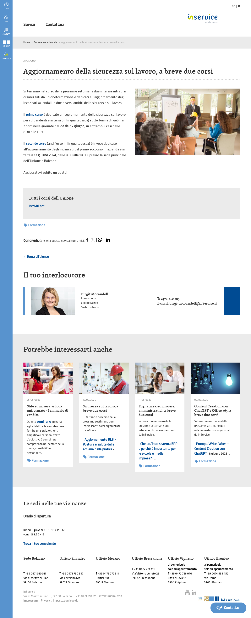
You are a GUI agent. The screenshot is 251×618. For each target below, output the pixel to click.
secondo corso (36, 144)
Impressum (30, 601)
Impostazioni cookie (65, 601)
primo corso (34, 115)
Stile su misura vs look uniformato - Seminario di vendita (47, 410)
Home (26, 42)
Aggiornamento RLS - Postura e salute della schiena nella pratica (99, 444)
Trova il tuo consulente (39, 544)
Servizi (29, 25)
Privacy (45, 601)
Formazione (34, 225)
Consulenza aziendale (45, 42)
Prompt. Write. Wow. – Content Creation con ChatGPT (211, 449)
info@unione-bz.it (110, 596)
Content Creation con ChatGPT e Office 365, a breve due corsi (212, 410)
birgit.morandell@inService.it (193, 303)
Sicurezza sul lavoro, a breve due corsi (100, 408)
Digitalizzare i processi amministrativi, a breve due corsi (157, 410)
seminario (44, 422)
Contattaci (55, 25)
